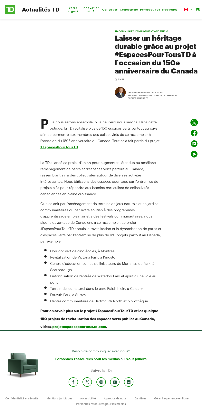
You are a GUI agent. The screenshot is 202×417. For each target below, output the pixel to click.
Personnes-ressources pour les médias (87, 359)
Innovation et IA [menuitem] (91, 9)
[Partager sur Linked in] (194, 143)
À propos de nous (115, 398)
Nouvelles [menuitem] (170, 9)
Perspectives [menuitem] (150, 9)
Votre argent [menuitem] (73, 9)
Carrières (140, 398)
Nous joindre (136, 359)
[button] (188, 9)
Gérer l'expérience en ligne (171, 398)
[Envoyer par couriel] (194, 154)
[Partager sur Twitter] (194, 122)
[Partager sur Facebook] (194, 133)
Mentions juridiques (59, 398)
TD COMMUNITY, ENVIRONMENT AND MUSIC (141, 31)
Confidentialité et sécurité (22, 398)
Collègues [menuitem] (110, 9)
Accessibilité (88, 398)
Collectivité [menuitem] (129, 9)
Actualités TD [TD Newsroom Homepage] (41, 9)
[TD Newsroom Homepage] (10, 13)
